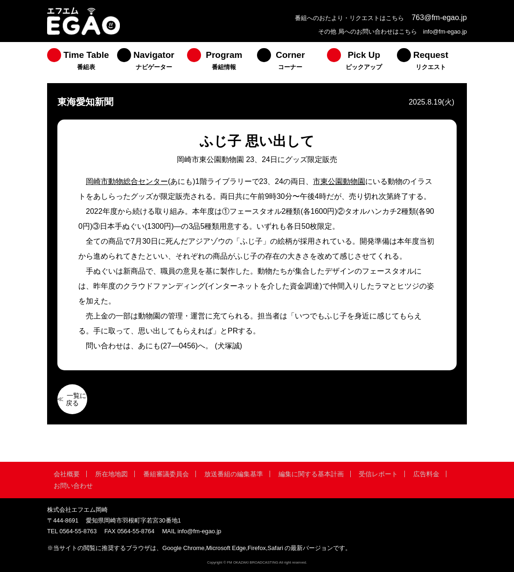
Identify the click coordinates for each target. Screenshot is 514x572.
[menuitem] (82, 62)
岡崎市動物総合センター (127, 181)
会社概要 (67, 474)
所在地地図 (111, 474)
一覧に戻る (76, 399)
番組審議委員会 (166, 474)
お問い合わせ (73, 485)
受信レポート (378, 474)
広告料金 (426, 474)
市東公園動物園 (339, 181)
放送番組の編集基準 (233, 474)
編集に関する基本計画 (311, 474)
